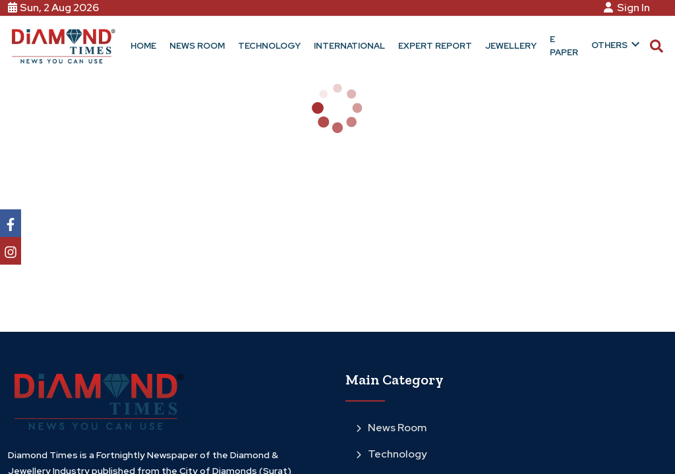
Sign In (629, 7)
